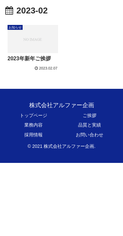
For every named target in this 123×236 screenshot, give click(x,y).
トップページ (33, 115)
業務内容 (33, 125)
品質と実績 (89, 125)
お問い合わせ (89, 134)
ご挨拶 (89, 115)
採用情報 (33, 134)
